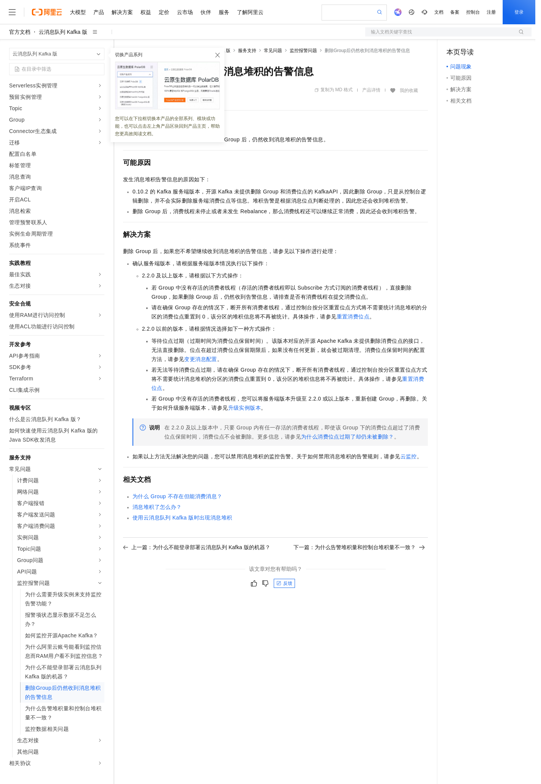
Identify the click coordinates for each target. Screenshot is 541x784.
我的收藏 (409, 90)
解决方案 (122, 12)
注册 (491, 12)
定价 (164, 12)
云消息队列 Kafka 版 (63, 32)
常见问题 (273, 50)
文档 (438, 12)
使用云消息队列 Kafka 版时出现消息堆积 (182, 518)
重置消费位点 (353, 317)
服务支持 (247, 50)
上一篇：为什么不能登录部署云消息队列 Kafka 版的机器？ (196, 547)
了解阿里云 (250, 12)
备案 (454, 12)
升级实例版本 (244, 408)
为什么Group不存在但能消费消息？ (177, 496)
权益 (145, 12)
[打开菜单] (12, 12)
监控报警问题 (303, 50)
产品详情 (371, 90)
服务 (224, 12)
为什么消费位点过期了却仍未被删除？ (347, 437)
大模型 (78, 12)
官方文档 (19, 32)
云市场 (185, 12)
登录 (519, 12)
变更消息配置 (200, 359)
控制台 (473, 12)
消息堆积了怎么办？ (157, 507)
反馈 (284, 583)
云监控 (409, 456)
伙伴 (205, 12)
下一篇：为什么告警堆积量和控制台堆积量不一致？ (359, 547)
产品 (98, 12)
